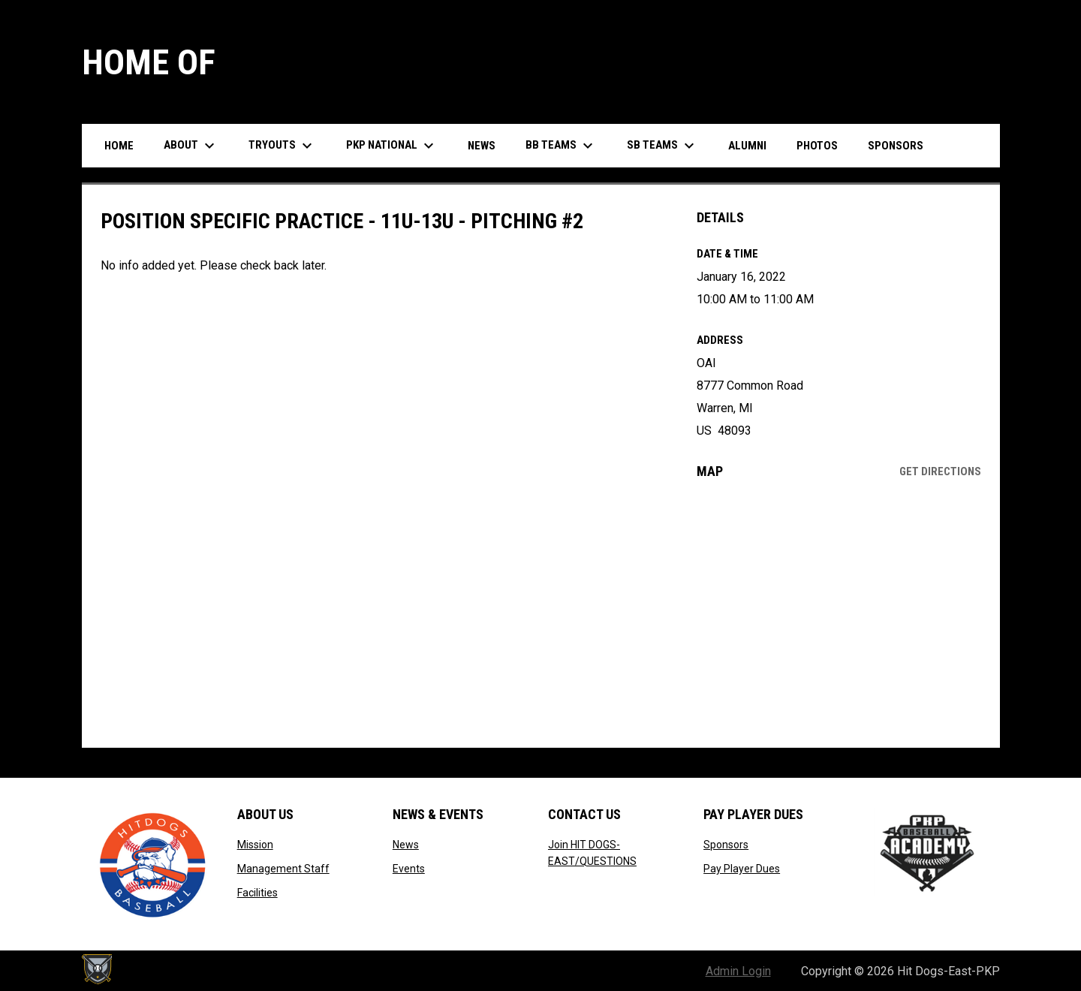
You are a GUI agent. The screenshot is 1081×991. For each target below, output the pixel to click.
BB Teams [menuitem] (561, 146)
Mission (255, 845)
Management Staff (283, 869)
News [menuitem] (481, 145)
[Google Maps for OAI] (839, 613)
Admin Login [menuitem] (738, 971)
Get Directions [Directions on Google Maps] (940, 471)
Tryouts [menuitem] (282, 146)
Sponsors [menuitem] (895, 145)
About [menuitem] (191, 146)
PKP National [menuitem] (392, 146)
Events (409, 869)
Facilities (257, 893)
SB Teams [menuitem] (662, 146)
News (406, 845)
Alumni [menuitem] (747, 145)
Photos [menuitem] (817, 145)
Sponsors (725, 845)
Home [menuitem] (119, 145)
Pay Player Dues (741, 869)
